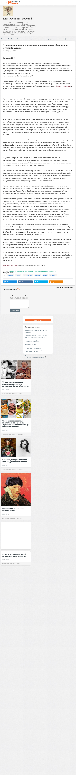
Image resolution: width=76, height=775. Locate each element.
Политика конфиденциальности (35, 357)
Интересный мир (7, 518)
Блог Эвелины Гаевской (17, 18)
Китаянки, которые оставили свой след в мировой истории (14, 461)
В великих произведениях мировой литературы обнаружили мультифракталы (48, 39)
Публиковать (15, 310)
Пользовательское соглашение (35, 356)
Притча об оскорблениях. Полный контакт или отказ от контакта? (36, 336)
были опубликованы (63, 86)
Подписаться (38, 320)
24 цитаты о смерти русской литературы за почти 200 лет (14, 555)
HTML (18, 275)
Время (37, 275)
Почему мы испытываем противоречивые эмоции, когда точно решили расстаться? (37, 349)
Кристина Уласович (10, 265)
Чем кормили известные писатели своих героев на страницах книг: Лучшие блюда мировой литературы (15, 424)
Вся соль (3, 39)
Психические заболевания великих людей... (13, 510)
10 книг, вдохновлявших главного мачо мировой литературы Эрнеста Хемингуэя (15, 384)
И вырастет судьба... (32, 341)
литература (28, 275)
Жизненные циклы (31, 345)
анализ (10, 275)
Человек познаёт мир (8, 393)
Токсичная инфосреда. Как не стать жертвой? (36, 331)
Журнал (53, 275)
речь (45, 275)
